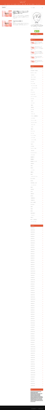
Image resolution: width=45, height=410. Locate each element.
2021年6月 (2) (32, 247)
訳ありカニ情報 (33, 202)
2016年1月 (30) (33, 370)
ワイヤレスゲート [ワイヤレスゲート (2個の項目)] (32, 398)
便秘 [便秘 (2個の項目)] (36, 399)
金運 (32, 208)
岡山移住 (33, 200)
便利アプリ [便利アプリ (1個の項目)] (32, 399)
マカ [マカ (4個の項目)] (37, 397)
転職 (32, 206)
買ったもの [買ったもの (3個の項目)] (37, 400)
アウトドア (33, 83)
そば (32, 100)
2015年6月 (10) (33, 383)
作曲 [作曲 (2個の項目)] (41, 398)
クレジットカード (33, 96)
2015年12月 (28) (33, 372)
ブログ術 (32, 146)
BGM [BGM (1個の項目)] (31, 391)
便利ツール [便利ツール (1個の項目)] (35, 399)
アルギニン (33, 113)
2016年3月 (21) (33, 366)
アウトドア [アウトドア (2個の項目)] (32, 392)
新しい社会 (33, 178)
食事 (32, 217)
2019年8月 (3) (32, 277)
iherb (32, 111)
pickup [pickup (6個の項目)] (35, 391)
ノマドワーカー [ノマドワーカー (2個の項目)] (35, 396)
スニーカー (33, 137)
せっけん (32, 81)
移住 (32, 195)
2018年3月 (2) (32, 314)
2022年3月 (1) (32, 238)
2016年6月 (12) (33, 359)
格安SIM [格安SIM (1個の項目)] (31, 400)
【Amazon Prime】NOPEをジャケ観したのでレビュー (36, 57)
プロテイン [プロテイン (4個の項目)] (32, 397)
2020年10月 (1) (33, 249)
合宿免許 (32, 163)
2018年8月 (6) (32, 303)
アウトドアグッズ (34, 85)
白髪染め (32, 193)
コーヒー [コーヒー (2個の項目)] (39, 393)
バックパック (33, 139)
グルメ (32, 98)
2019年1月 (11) (33, 292)
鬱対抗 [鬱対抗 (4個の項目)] (34, 401)
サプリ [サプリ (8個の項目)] (41, 393)
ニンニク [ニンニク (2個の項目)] (39, 395)
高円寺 (32, 107)
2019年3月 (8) (32, 288)
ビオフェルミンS (33, 122)
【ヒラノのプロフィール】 (36, 28)
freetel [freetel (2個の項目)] (33, 391)
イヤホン (32, 215)
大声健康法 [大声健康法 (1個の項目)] (41, 399)
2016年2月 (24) (33, 368)
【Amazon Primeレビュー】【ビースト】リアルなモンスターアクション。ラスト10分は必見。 (36, 48)
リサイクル (33, 154)
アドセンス (33, 92)
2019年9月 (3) (32, 275)
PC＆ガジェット (33, 72)
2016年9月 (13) (33, 353)
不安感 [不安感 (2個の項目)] (35, 398)
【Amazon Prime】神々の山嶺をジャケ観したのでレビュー (36, 61)
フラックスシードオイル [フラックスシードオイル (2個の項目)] (39, 396)
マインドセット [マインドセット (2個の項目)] (35, 397)
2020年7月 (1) (32, 253)
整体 (32, 174)
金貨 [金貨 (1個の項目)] (42, 400)
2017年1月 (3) (32, 344)
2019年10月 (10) (33, 273)
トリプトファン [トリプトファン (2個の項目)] (36, 395)
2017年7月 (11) (33, 331)
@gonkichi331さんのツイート (36, 35)
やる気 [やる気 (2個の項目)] (40, 391)
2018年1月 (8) (32, 318)
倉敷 (32, 105)
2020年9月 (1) (32, 251)
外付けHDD (33, 79)
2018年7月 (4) (32, 305)
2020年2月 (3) (32, 264)
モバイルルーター (33, 152)
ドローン (32, 133)
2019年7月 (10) (33, 279)
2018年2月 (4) (32, 316)
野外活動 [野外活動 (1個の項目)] (40, 400)
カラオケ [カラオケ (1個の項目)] (37, 392)
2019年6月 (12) (33, 281)
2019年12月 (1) (33, 268)
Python (32, 150)
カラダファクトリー (34, 176)
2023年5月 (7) (32, 227)
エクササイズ (33, 94)
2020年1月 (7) (32, 266)
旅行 (32, 180)
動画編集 (32, 159)
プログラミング (33, 148)
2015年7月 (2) (32, 381)
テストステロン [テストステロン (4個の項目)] (32, 395)
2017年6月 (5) (32, 333)
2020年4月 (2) (32, 260)
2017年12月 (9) (33, 320)
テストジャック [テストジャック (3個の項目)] (38, 394)
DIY (32, 68)
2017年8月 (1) (32, 329)
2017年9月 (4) (32, 327)
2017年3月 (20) (33, 340)
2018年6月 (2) (32, 307)
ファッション (33, 135)
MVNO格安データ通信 (34, 70)
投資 (32, 167)
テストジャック (33, 120)
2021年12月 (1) (33, 240)
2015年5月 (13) (33, 385)
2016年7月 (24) (33, 357)
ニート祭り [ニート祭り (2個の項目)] (32, 396)
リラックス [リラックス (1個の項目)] (41, 397)
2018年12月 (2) (33, 294)
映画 (32, 187)
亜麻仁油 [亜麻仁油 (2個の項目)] (39, 398)
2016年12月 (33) (33, 346)
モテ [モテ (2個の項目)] (39, 397)
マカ (32, 126)
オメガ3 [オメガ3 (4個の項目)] (34, 392)
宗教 (32, 165)
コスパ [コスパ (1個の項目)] (37, 393)
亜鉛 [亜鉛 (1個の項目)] (37, 398)
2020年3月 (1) (32, 262)
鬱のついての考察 (34, 219)
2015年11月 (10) (33, 374)
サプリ (32, 109)
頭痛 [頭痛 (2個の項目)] (31, 401)
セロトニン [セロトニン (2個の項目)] (35, 394)
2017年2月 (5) (32, 342)
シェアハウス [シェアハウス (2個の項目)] (32, 394)
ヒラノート (22, 2)
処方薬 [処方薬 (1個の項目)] (38, 399)
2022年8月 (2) (32, 236)
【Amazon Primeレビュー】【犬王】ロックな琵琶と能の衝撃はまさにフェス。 (36, 43)
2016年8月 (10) (33, 355)
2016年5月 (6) (32, 361)
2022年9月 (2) (32, 234)
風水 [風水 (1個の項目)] (32, 401)
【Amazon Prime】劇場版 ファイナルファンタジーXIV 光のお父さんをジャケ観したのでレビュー (36, 53)
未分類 (32, 189)
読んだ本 (32, 204)
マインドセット (33, 221)
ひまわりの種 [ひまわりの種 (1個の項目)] (37, 391)
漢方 (32, 191)
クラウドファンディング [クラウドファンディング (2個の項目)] (33, 393)
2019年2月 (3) (32, 290)
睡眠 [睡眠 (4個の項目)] (33, 400)
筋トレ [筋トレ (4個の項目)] (35, 400)
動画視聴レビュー (34, 161)
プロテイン (33, 124)
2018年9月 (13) (33, 301)
